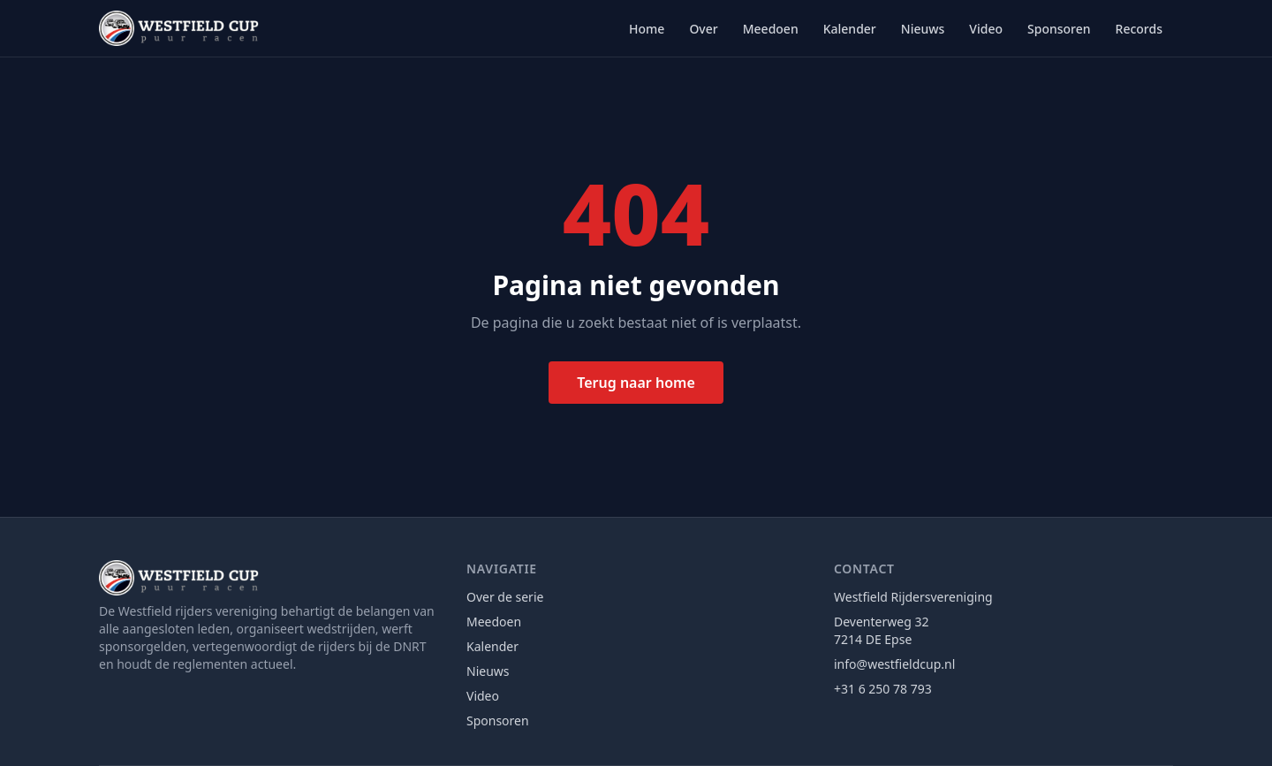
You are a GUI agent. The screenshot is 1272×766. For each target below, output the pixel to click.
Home (646, 28)
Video (986, 28)
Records (1139, 28)
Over (703, 28)
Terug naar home (636, 382)
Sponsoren (1059, 28)
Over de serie (504, 596)
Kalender (849, 28)
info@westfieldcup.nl (894, 664)
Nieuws (923, 28)
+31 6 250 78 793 (883, 688)
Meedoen (771, 28)
